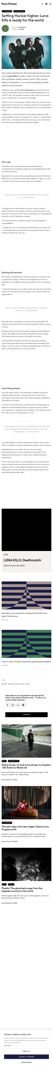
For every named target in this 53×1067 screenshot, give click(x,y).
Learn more (7, 1045)
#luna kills (4, 684)
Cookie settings (26, 1062)
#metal (28, 684)
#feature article (19, 684)
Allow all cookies (26, 1057)
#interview (11, 684)
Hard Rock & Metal (19, 11)
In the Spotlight (7, 11)
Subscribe (26, 714)
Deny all (26, 1051)
